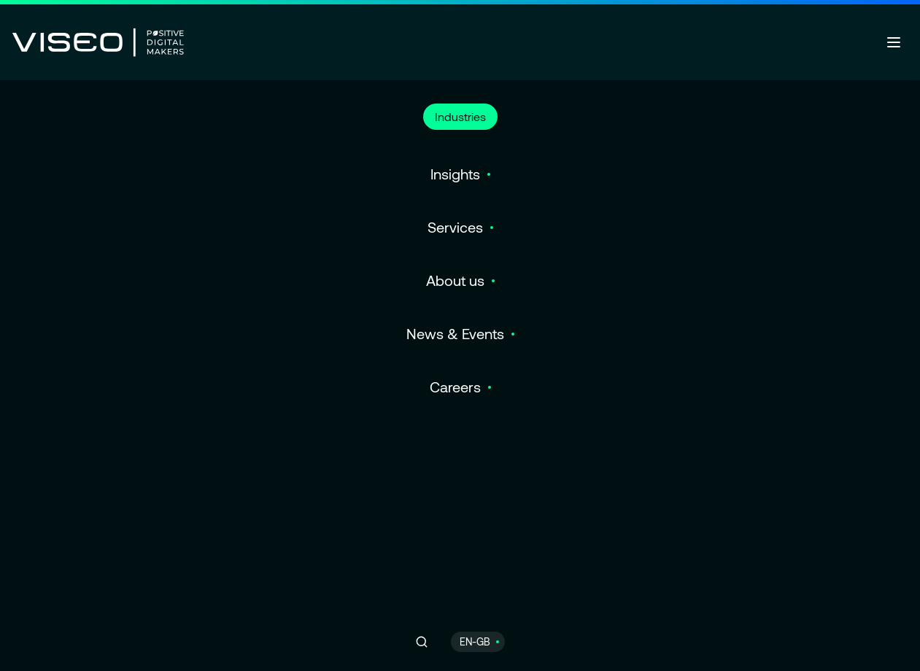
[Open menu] (893, 42)
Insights (455, 173)
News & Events (455, 333)
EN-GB (475, 641)
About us (455, 280)
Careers (455, 386)
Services (455, 227)
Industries (460, 116)
